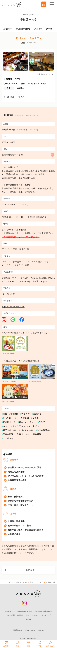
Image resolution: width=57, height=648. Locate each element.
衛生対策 (37, 434)
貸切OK (14, 414)
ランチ (42, 422)
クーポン (50, 29)
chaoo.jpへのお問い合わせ (43, 611)
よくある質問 (11, 615)
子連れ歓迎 (8, 434)
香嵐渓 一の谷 (28, 19)
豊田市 (10, 582)
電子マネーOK (10, 430)
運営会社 (28, 619)
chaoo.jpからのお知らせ (25, 611)
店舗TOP (7, 29)
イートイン (33, 426)
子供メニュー (23, 434)
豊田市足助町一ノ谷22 (12, 155)
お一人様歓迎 (22, 418)
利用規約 (20, 615)
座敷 (5, 414)
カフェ (6, 426)
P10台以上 (8, 418)
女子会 (35, 418)
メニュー (38, 29)
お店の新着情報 (23, 29)
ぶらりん (41, 630)
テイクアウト (19, 426)
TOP (3, 582)
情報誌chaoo (17, 630)
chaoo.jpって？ (10, 611)
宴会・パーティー (27, 422)
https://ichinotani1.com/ (13, 306)
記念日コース (9, 422)
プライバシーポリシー (32, 615)
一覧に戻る (29, 570)
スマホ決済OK (44, 430)
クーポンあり (9, 438)
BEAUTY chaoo (30, 630)
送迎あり (37, 414)
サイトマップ (46, 615)
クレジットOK (27, 430)
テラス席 (25, 414)
